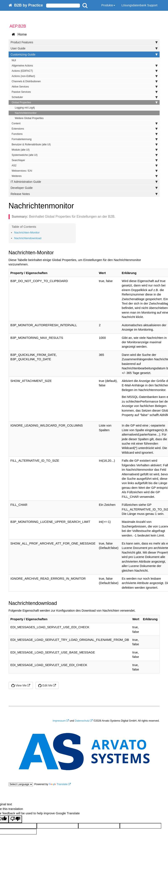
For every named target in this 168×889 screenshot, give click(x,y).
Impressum (59, 720)
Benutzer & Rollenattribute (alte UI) (85, 144)
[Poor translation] (15, 819)
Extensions (85, 129)
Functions (85, 134)
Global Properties (85, 102)
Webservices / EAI (85, 171)
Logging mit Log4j (25, 107)
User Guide (84, 48)
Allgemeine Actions (85, 66)
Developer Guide (84, 188)
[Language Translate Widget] (21, 784)
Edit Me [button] (45, 685)
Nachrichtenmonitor (26, 112)
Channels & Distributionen (85, 81)
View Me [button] (19, 685)
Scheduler (85, 97)
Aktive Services (85, 87)
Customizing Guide (84, 54)
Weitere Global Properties (29, 118)
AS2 (85, 165)
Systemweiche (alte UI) (85, 155)
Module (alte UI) (85, 150)
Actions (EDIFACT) (85, 71)
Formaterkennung (85, 139)
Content (85, 123)
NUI (14, 60)
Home (19, 34)
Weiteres (85, 176)
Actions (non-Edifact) (85, 76)
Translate (58, 784)
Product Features (84, 42)
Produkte (108, 5)
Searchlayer (85, 160)
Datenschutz (82, 720)
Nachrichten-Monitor (27, 232)
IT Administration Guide (84, 182)
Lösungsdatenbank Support (139, 5)
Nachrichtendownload (28, 238)
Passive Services (85, 92)
